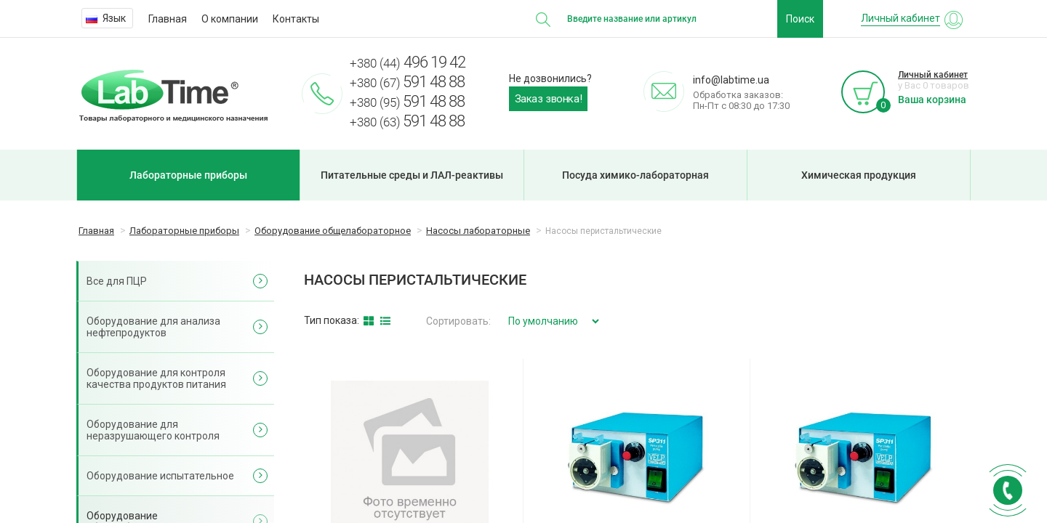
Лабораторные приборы (188, 175)
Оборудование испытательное (160, 476)
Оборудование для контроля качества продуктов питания (156, 378)
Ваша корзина (932, 99)
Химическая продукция (858, 175)
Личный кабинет (933, 75)
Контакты (296, 19)
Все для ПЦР (117, 281)
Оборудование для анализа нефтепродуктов (153, 326)
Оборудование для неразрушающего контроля (153, 430)
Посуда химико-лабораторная (635, 175)
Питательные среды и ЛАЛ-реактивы (412, 175)
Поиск (800, 19)
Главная (167, 19)
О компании (229, 19)
